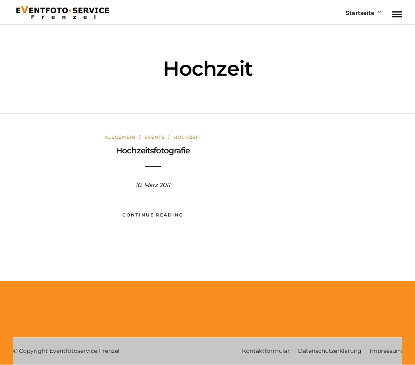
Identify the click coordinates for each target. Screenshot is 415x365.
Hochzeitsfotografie (153, 150)
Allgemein (120, 137)
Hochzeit (187, 137)
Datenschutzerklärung (330, 350)
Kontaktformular (266, 350)
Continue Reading (152, 215)
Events (154, 137)
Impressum (386, 350)
